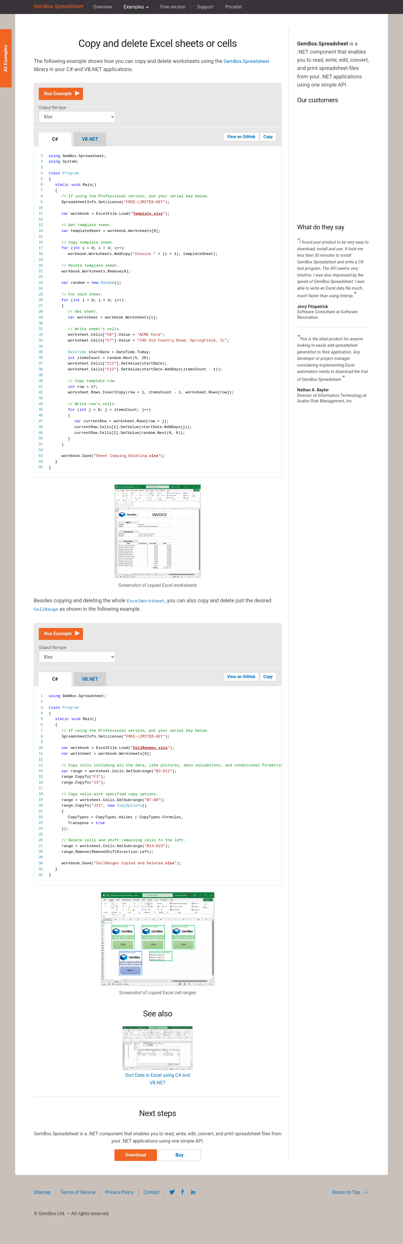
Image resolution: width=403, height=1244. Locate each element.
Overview (98, 7)
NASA (333, 198)
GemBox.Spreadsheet (56, 7)
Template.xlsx (148, 216)
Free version (168, 7)
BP (333, 163)
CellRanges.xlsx (150, 752)
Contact (151, 1198)
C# (55, 141)
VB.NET (90, 141)
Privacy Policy (119, 1198)
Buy (181, 1161)
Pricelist (228, 7)
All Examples (5, 58)
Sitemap (42, 1198)
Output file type (52, 110)
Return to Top (350, 1198)
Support (200, 7)
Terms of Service (78, 1198)
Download (133, 1161)
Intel (333, 128)
